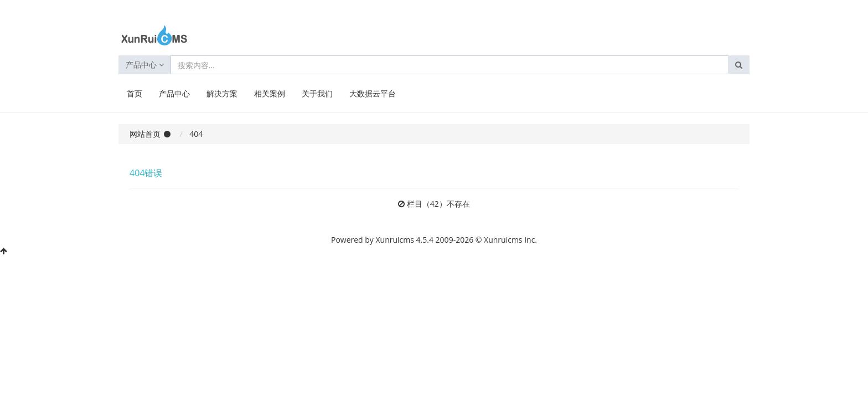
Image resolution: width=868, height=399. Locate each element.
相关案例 (269, 93)
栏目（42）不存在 (438, 203)
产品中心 (145, 64)
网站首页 (145, 134)
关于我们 (317, 93)
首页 (134, 93)
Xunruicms (395, 239)
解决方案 (221, 93)
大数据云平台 (372, 93)
